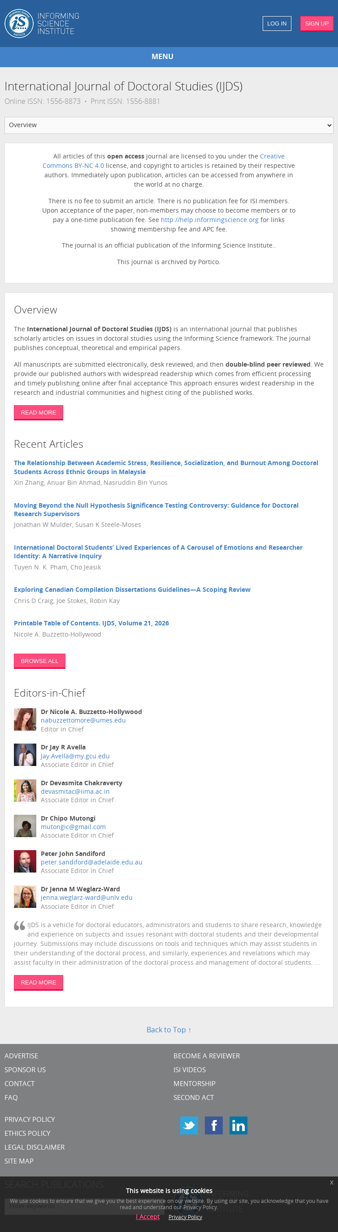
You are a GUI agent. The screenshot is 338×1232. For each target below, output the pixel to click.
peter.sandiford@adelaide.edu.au (92, 863)
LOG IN (276, 23)
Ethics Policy (27, 1134)
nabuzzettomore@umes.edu (83, 721)
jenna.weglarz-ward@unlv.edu (87, 898)
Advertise (21, 1056)
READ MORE (38, 412)
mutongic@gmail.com (73, 827)
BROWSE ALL (40, 661)
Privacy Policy (29, 1120)
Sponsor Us (25, 1070)
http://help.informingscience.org (210, 220)
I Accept (148, 1217)
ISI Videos (189, 1070)
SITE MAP (19, 1162)
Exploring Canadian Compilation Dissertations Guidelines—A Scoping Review (132, 590)
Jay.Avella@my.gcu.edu (75, 756)
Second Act (193, 1098)
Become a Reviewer (206, 1056)
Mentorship (194, 1084)
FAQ (11, 1098)
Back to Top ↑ (169, 1030)
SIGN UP (317, 23)
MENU (162, 57)
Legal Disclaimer (34, 1148)
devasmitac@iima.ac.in (75, 792)
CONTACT (19, 1084)
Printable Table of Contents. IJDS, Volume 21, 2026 (91, 623)
